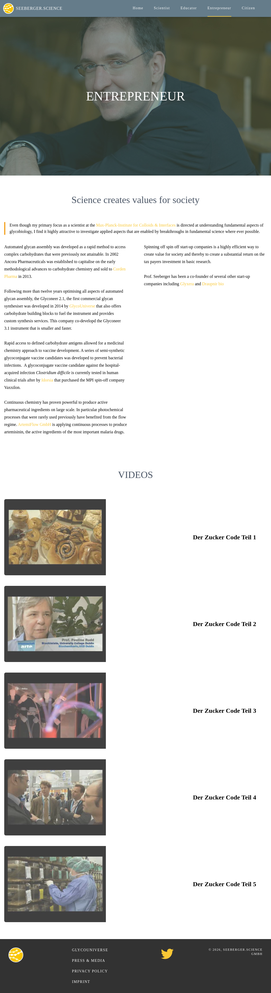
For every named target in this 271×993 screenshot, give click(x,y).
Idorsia (47, 380)
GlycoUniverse (82, 306)
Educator (188, 8)
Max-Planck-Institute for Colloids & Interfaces (135, 225)
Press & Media (88, 961)
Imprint (81, 982)
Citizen (248, 8)
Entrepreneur (219, 8)
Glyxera (187, 284)
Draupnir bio (213, 284)
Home (138, 8)
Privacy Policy (90, 971)
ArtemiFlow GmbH (34, 424)
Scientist (162, 8)
